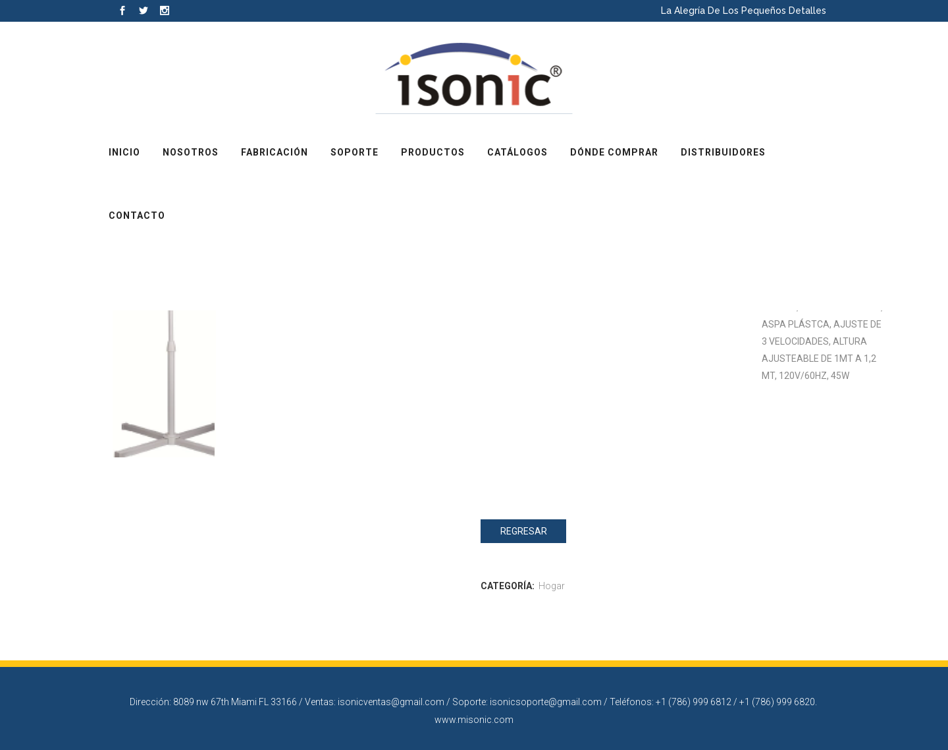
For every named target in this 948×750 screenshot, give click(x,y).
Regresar (523, 531)
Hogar (552, 586)
